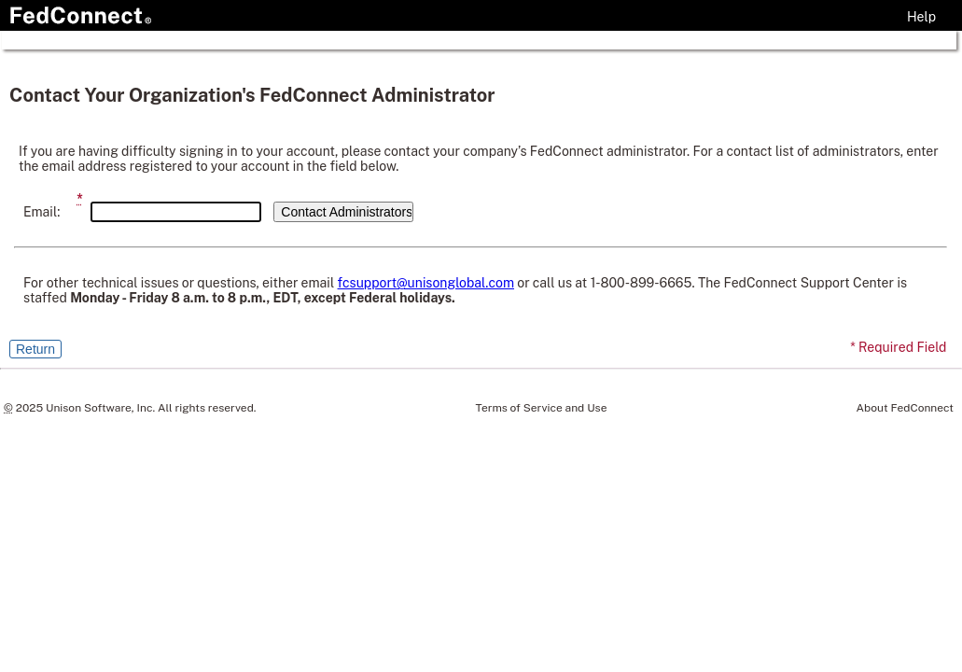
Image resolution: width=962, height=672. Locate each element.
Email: (41, 211)
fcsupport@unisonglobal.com (426, 282)
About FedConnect (905, 407)
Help (921, 16)
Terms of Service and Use (541, 407)
